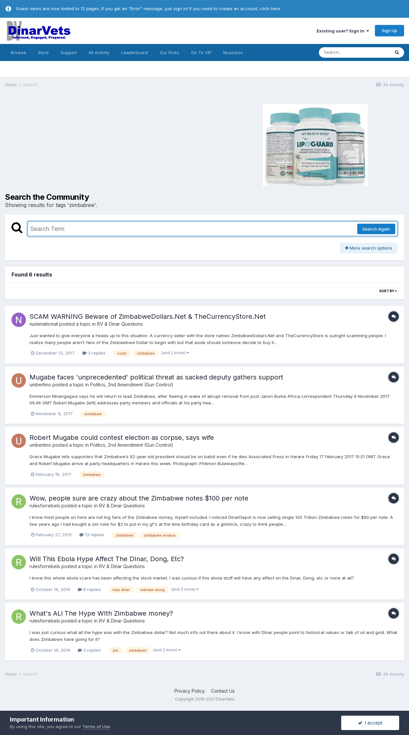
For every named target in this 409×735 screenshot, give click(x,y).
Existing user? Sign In (343, 30)
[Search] (354, 52)
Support (69, 52)
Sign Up (389, 30)
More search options (368, 248)
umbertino (40, 384)
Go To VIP (201, 52)
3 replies (94, 353)
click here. (270, 8)
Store (43, 52)
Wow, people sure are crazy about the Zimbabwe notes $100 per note (138, 498)
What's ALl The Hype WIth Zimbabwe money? (101, 613)
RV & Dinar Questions (120, 324)
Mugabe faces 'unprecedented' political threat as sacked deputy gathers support (156, 377)
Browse (18, 52)
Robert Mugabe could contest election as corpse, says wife (121, 437)
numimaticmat (43, 324)
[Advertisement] (96, 144)
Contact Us (223, 691)
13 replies (91, 534)
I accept (370, 722)
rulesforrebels (44, 505)
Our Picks (169, 52)
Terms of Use (96, 726)
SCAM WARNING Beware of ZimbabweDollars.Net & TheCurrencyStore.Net (147, 316)
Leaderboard (134, 52)
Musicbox (233, 52)
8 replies (89, 589)
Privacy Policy (189, 691)
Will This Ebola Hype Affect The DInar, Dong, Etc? (106, 559)
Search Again (376, 229)
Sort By (388, 291)
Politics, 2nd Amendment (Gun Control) (131, 384)
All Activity (98, 52)
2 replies (89, 650)
